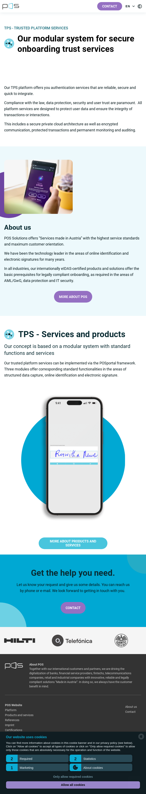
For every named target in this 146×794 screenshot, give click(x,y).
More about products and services (73, 543)
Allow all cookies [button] (73, 785)
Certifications (13, 730)
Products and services (19, 715)
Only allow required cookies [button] (73, 776)
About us (131, 706)
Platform (10, 710)
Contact (109, 6)
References (12, 720)
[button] (37, 758)
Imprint (9, 725)
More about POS (73, 297)
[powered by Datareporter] (141, 739)
